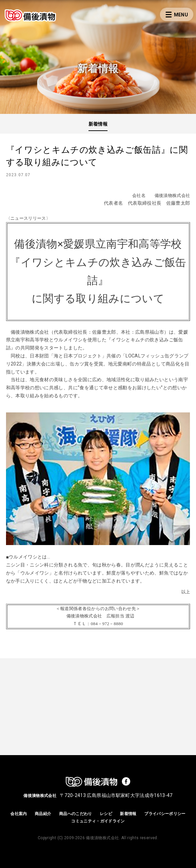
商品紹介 (43, 813)
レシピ (106, 813)
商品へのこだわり (75, 813)
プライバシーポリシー (165, 813)
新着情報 (98, 124)
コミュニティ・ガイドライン (98, 821)
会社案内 (18, 813)
